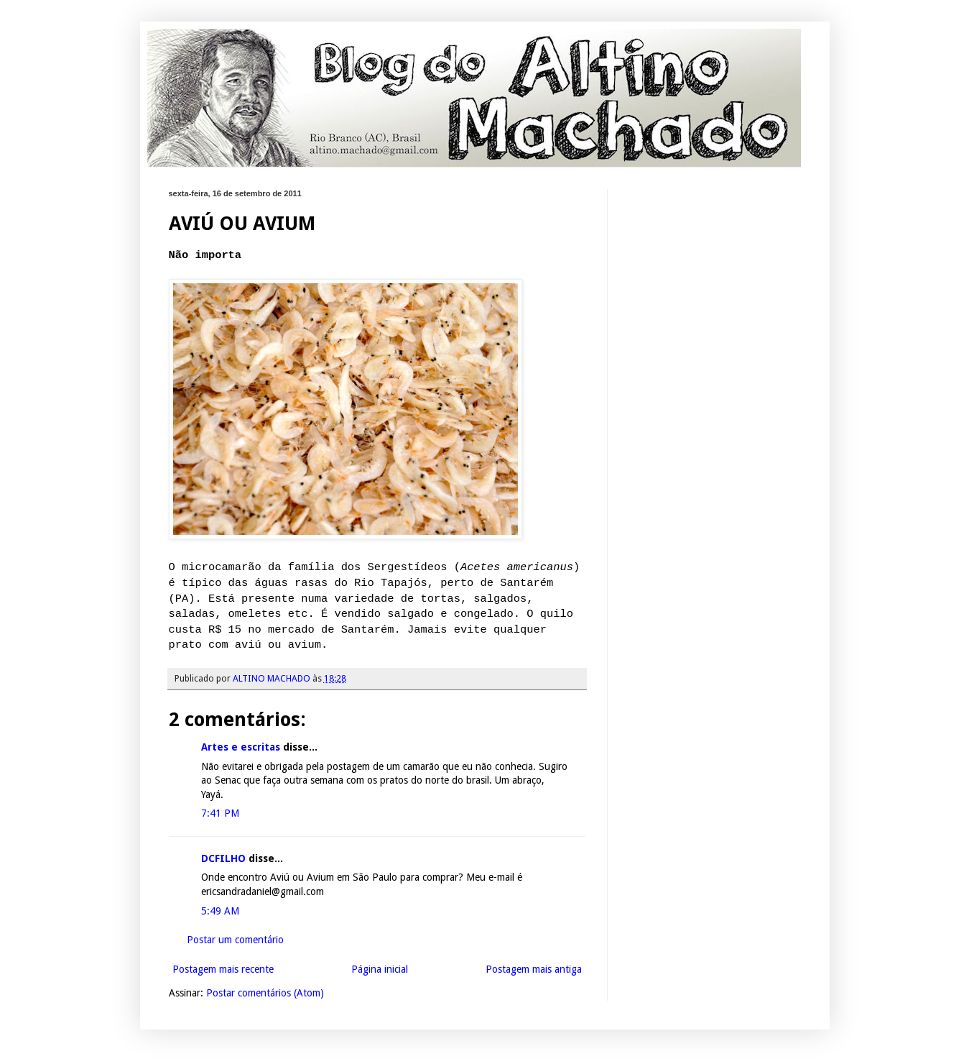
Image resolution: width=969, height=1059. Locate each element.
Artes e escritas (240, 747)
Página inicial (379, 969)
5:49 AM (220, 911)
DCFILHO (223, 858)
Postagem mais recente (223, 969)
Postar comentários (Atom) (265, 993)
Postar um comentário (235, 939)
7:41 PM (220, 813)
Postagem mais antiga (534, 969)
